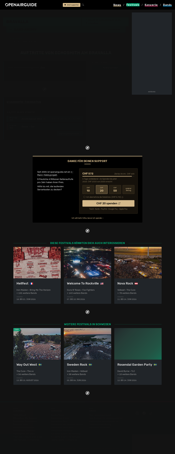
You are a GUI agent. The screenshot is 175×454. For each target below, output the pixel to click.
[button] (115, 29)
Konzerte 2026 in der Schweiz (65, 437)
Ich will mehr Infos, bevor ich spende (87, 218)
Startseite (8, 13)
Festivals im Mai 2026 (23, 427)
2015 (42, 67)
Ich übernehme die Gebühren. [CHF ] (103, 197)
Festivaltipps (19, 415)
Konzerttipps (57, 415)
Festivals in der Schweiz (25, 418)
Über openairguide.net (100, 415)
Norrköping (94, 23)
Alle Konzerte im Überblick (64, 440)
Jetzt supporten (71, 5)
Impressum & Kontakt (99, 427)
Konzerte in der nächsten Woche (67, 424)
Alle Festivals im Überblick (26, 440)
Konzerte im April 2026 (62, 427)
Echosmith (69, 13)
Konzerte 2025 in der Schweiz (65, 433)
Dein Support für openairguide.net (106, 418)
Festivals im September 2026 (27, 437)
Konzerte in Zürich (60, 418)
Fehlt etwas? (78, 102)
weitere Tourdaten (110, 67)
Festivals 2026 (20, 424)
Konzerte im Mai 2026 (61, 430)
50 (115, 189)
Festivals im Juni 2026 (24, 430)
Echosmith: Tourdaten (24, 102)
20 (102, 189)
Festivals (19, 13)
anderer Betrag (128, 189)
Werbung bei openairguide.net (104, 421)
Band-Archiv (55, 13)
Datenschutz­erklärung (100, 424)
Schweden (31, 13)
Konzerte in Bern (59, 421)
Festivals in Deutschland (25, 421)
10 (88, 189)
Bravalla (43, 13)
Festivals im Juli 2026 (24, 433)
